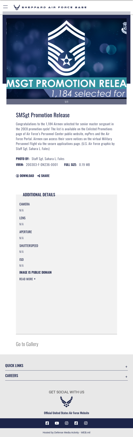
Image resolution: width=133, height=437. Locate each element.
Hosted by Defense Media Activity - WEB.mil (66, 432)
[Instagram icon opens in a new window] (66, 423)
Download (25, 175)
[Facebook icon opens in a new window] (47, 423)
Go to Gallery (27, 343)
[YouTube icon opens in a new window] (56, 423)
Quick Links (14, 365)
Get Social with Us (66, 392)
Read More (26, 279)
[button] (5, 7)
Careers (11, 375)
